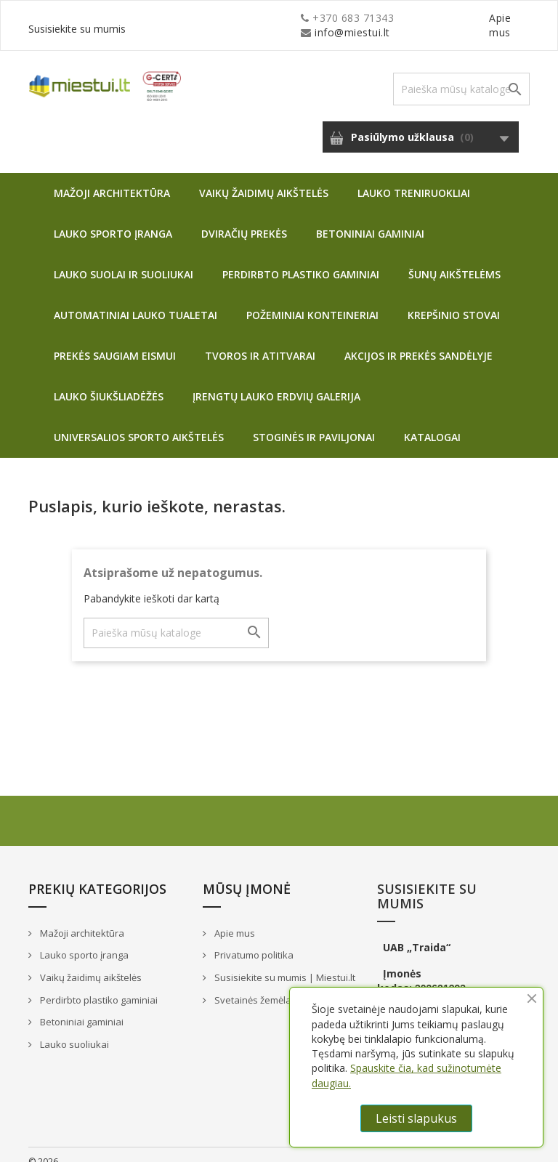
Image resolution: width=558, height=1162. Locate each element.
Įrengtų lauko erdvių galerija (276, 382)
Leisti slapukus (416, 1118)
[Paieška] (461, 74)
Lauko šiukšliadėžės (108, 382)
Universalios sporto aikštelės (139, 422)
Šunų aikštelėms (454, 260)
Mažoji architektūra (112, 178)
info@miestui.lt (174, 18)
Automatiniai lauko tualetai (135, 300)
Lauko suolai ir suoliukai (123, 260)
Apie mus (391, 18)
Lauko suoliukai (73, 1029)
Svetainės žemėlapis (258, 985)
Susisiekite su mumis (477, 18)
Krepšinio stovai (454, 300)
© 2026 (43, 1147)
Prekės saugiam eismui (115, 341)
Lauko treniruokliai (413, 178)
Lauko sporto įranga (113, 219)
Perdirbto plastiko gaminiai (300, 260)
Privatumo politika (253, 940)
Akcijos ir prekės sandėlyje (418, 341)
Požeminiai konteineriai (312, 300)
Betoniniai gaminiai (370, 219)
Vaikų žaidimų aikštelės (263, 178)
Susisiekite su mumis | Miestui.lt (283, 962)
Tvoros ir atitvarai (260, 341)
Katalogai (432, 422)
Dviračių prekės (244, 219)
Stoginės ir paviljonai (314, 422)
